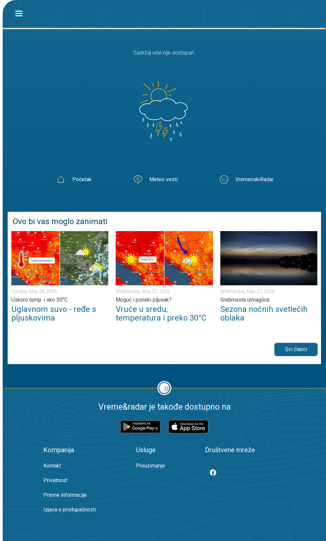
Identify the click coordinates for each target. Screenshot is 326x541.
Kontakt (52, 466)
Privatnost (55, 480)
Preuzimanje (150, 466)
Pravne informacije (65, 495)
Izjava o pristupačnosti (69, 509)
